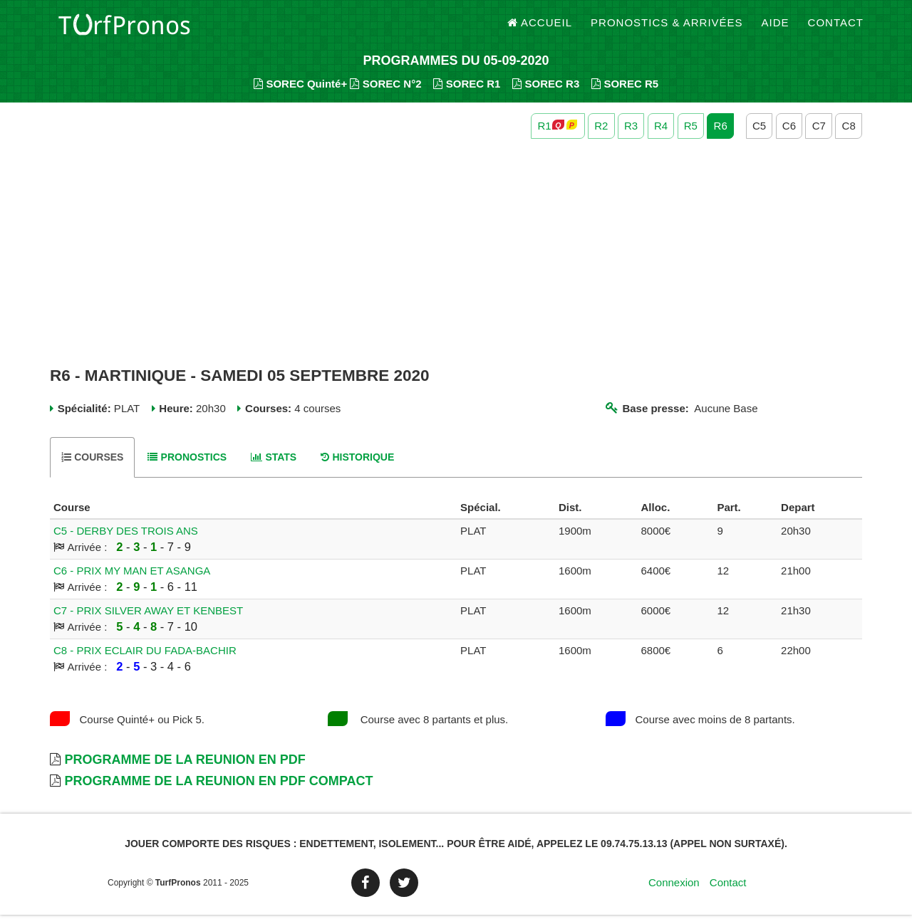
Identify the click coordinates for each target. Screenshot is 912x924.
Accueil (540, 28)
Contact (836, 28)
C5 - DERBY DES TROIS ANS (125, 540)
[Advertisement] (456, 262)
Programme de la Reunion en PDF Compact (218, 790)
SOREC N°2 (385, 93)
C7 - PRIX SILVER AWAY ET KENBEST (148, 620)
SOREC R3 (545, 93)
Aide (775, 28)
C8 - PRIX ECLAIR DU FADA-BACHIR (145, 659)
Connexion (674, 892)
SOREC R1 (466, 93)
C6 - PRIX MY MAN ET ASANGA (131, 580)
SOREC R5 (624, 93)
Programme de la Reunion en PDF (184, 769)
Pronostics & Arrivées (667, 28)
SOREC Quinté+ (300, 93)
